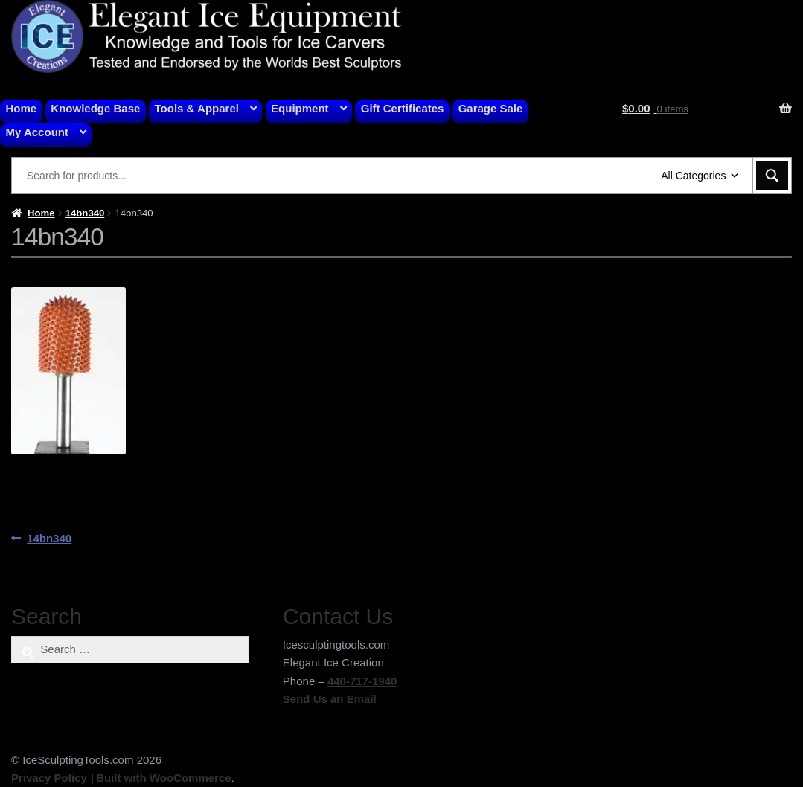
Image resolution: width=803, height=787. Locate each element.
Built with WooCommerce (163, 777)
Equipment (300, 108)
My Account (37, 132)
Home (21, 108)
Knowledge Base (95, 108)
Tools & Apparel (197, 108)
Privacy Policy (49, 777)
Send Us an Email (330, 699)
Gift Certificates (402, 108)
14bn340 (85, 213)
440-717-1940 (362, 681)
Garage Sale (490, 108)
